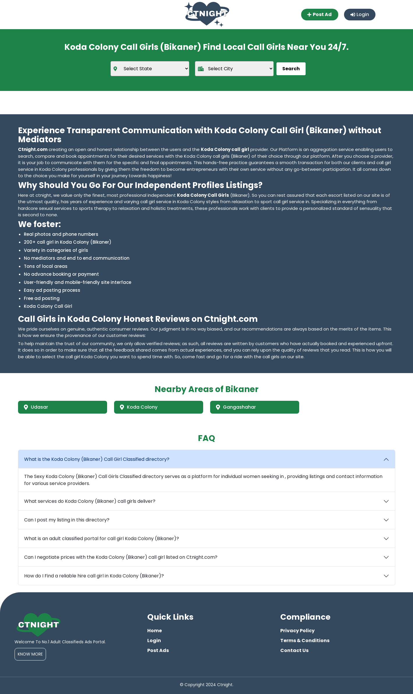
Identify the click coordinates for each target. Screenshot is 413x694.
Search (291, 68)
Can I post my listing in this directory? (66, 519)
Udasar (36, 407)
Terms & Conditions (304, 640)
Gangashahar (236, 407)
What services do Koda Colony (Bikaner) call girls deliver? (89, 501)
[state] (150, 68)
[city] (234, 68)
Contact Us (294, 650)
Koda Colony (138, 407)
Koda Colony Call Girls (203, 195)
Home (154, 630)
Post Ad (320, 14)
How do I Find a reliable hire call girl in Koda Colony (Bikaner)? (94, 575)
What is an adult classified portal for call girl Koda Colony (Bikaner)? (101, 538)
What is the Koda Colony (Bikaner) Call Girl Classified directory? (96, 459)
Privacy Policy (297, 630)
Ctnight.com (32, 149)
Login (359, 14)
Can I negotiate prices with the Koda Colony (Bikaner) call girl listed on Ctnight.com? (120, 557)
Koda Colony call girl (225, 149)
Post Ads (158, 650)
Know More (30, 654)
